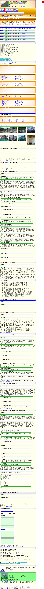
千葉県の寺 (9, 119)
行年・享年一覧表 (22, 587)
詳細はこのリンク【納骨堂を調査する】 (6, 381)
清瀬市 (3, 76)
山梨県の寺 (23, 120)
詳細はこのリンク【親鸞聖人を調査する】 (6, 160)
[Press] (6, 30)
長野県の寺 (2, 121)
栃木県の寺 (16, 118)
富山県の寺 (2, 120)
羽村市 (3, 101)
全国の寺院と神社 (3, 15)
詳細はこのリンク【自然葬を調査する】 (6, 408)
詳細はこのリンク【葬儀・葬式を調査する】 (7, 506)
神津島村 (4, 77)
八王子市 (4, 100)
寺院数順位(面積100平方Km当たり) (5, 60)
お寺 (7, 437)
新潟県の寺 (23, 119)
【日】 (14, 513)
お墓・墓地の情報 (22, 586)
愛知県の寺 (23, 121)
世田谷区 (18, 85)
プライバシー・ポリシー (4, 580)
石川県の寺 (9, 120)
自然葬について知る (29, 586)
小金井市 (4, 78)
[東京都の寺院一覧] (11, 28)
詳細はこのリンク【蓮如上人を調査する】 (6, 169)
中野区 (3, 95)
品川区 (3, 83)
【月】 (10, 513)
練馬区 (17, 96)
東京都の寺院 (6, 16)
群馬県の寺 (23, 118)
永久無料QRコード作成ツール (14, 569)
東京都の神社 (20, 15)
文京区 (18, 105)
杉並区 (18, 84)
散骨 (14, 185)
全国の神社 (12, 15)
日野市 (3, 103)
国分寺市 (18, 78)
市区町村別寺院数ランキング (4, 58)
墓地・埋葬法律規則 (16, 586)
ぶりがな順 (2, 63)
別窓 (10, 58)
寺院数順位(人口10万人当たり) (4, 59)
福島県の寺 (2, 118)
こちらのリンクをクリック (15, 553)
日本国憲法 (1, 588)
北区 (17, 75)
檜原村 (4, 104)
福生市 (3, 105)
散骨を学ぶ (15, 587)
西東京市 (5, 96)
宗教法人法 (28, 587)
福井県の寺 (16, 120)
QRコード (23, 567)
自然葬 (29, 183)
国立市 (18, 76)
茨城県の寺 (9, 118)
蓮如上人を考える (2, 587)
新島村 (18, 95)
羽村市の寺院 (14, 16)
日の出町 (18, 103)
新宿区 (4, 84)
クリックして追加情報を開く (5, 584)
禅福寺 (3, 36)
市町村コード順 (6, 63)
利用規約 (14, 580)
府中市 (18, 104)
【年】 (4, 513)
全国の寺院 (33, 15)
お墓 (6, 340)
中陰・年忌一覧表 (9, 586)
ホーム (24, 6)
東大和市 (19, 102)
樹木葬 (1, 394)
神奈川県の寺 (17, 119)
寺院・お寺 (8, 588)
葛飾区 (3, 75)
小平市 (3, 79)
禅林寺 (3, 39)
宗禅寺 (3, 33)
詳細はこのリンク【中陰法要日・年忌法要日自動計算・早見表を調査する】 (11, 546)
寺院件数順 (10, 63)
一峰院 (3, 30)
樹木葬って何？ (2, 586)
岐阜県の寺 (9, 121)
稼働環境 (10, 580)
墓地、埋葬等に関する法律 (25, 185)
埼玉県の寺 (2, 119)
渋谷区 (17, 83)
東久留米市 (19, 101)
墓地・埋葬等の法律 (10, 587)
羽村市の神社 (27, 15)
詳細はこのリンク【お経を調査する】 (6, 332)
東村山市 (5, 102)
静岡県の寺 (16, 121)
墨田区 (3, 85)
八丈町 (18, 100)
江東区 (18, 77)
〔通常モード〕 (2, 28)
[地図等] (26, 30)
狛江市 (17, 79)
